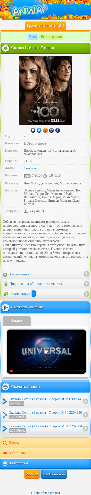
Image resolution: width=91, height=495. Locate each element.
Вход (33, 37)
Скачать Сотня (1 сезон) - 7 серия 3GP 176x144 (45, 401)
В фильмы (14, 453)
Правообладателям (45, 493)
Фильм (16, 320)
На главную (15, 463)
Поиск (10, 443)
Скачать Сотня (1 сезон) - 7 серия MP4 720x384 (45, 428)
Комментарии (19, 293)
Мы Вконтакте (53, 474)
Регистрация (51, 37)
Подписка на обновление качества (32, 284)
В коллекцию (16, 274)
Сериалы (31, 168)
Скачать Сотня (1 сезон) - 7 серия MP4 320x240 (45, 415)
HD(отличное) (35, 143)
